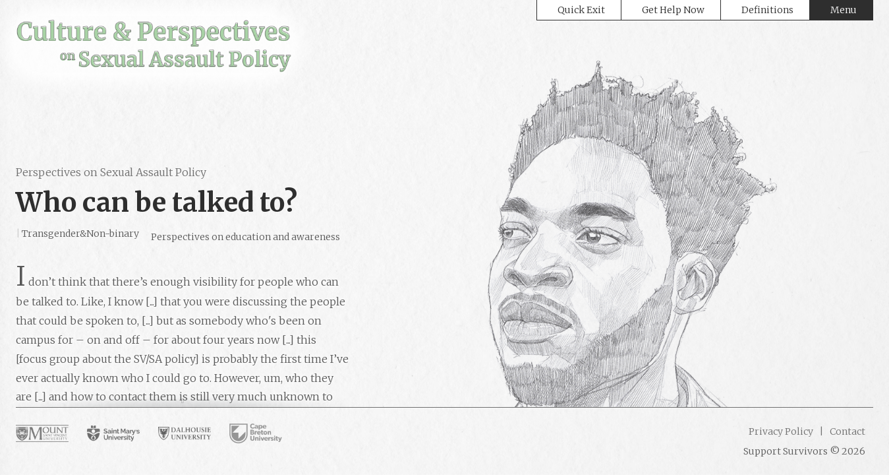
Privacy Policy (781, 431)
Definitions (767, 10)
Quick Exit (581, 10)
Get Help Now (673, 10)
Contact (846, 431)
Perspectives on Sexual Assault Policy (111, 172)
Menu (843, 10)
